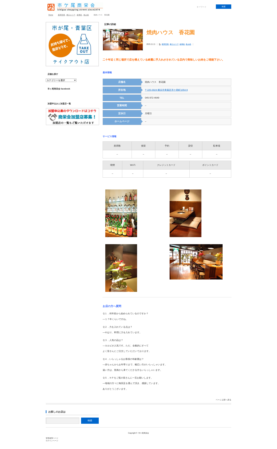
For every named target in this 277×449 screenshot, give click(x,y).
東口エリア (70, 15)
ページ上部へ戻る (223, 400)
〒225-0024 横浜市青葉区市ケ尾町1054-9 (166, 90)
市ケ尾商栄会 (143, 433)
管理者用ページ (52, 438)
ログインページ (52, 441)
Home (50, 15)
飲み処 (86, 15)
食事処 (79, 15)
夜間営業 (61, 15)
